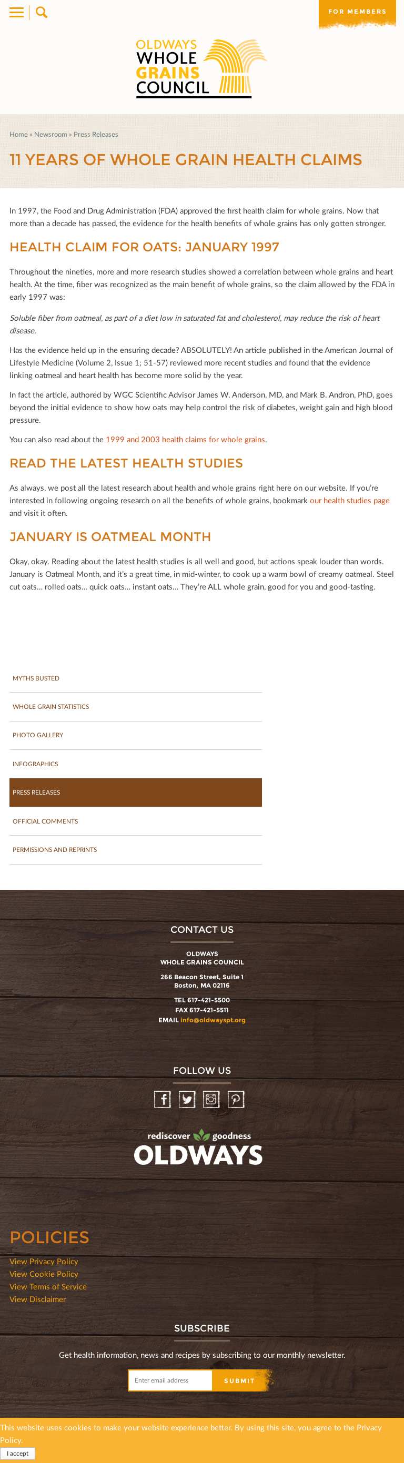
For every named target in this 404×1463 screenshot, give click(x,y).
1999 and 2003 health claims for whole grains (185, 439)
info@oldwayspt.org (213, 1022)
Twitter (188, 1102)
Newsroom (50, 134)
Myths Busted (36, 678)
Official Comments (45, 823)
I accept (17, 1453)
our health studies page (350, 500)
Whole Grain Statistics (52, 707)
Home (18, 134)
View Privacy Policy (43, 1263)
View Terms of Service (48, 1288)
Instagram (212, 1102)
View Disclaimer (37, 1301)
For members (357, 11)
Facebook (163, 1102)
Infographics (36, 765)
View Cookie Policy (43, 1276)
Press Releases (96, 134)
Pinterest (237, 1102)
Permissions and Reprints (56, 852)
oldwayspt (152, 1176)
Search (41, 12)
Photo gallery (38, 736)
